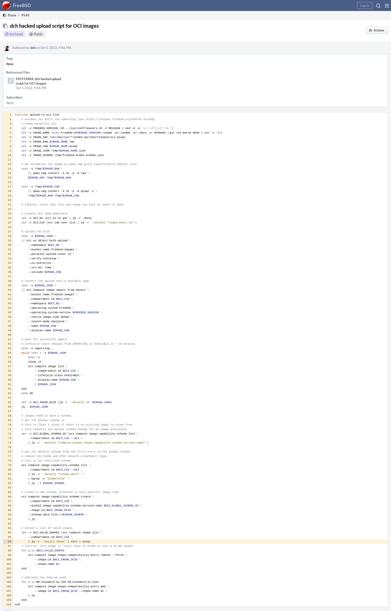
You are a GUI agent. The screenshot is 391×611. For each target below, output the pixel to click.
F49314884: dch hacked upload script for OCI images (38, 81)
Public (38, 34)
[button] (387, 5)
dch (32, 47)
